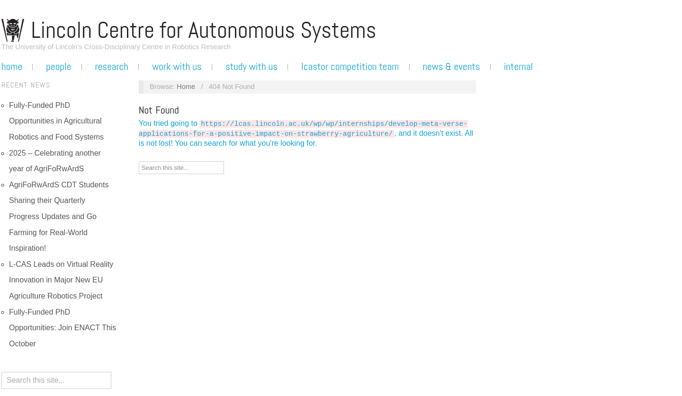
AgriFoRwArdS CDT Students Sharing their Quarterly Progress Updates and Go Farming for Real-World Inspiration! (58, 216)
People (58, 66)
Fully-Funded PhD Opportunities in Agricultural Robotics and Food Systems (56, 121)
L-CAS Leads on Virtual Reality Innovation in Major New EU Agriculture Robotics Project (61, 280)
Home (11, 66)
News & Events (451, 66)
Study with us (251, 66)
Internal (518, 66)
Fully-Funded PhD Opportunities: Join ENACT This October (62, 328)
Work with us (177, 66)
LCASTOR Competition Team (350, 66)
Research (111, 66)
